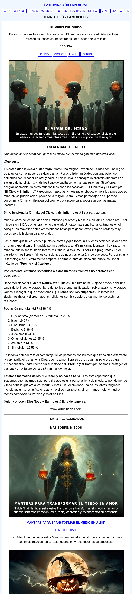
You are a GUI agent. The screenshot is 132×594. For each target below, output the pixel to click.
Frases (33, 11)
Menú (105, 11)
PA (4, 11)
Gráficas (117, 11)
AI (10, 11)
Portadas (45, 54)
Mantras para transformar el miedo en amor (66, 522)
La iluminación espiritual (66, 5)
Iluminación (77, 11)
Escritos (61, 11)
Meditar (93, 11)
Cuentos (19, 11)
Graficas (60, 54)
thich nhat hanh (66, 529)
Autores (46, 11)
